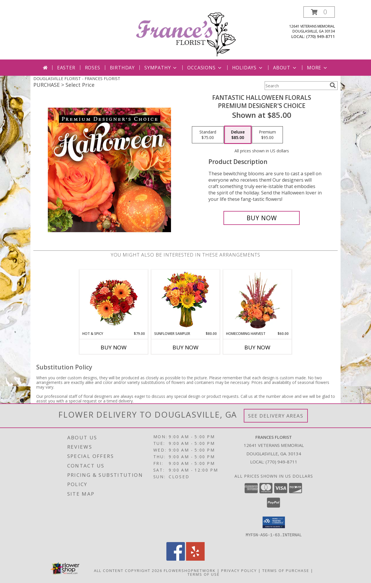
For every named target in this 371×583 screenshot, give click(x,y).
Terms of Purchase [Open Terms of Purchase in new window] (285, 570)
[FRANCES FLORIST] (186, 33)
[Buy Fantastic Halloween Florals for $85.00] (261, 218)
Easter (66, 67)
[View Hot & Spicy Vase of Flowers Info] (114, 300)
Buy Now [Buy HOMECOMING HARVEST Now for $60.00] (257, 347)
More (317, 67)
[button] (319, 12)
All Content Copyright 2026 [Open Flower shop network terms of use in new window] (128, 570)
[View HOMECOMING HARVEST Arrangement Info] (257, 300)
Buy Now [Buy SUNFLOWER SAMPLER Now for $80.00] (185, 347)
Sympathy (161, 67)
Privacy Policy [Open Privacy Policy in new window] (239, 570)
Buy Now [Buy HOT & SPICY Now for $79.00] (114, 347)
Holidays (247, 67)
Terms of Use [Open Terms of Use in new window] (204, 574)
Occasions (204, 67)
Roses (92, 67)
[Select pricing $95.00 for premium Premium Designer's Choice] (267, 135)
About (285, 67)
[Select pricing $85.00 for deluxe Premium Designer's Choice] (238, 135)
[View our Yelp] (195, 559)
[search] (332, 85)
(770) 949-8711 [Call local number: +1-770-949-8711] (320, 36)
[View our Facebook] (175, 559)
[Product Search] (296, 86)
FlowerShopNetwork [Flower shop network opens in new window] (190, 570)
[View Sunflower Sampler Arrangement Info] (185, 300)
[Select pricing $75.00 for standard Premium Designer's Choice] (207, 135)
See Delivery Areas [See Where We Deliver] (275, 415)
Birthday (122, 67)
